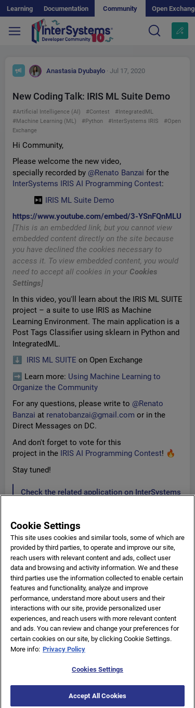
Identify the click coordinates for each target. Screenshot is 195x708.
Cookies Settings (97, 674)
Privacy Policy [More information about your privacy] (64, 654)
